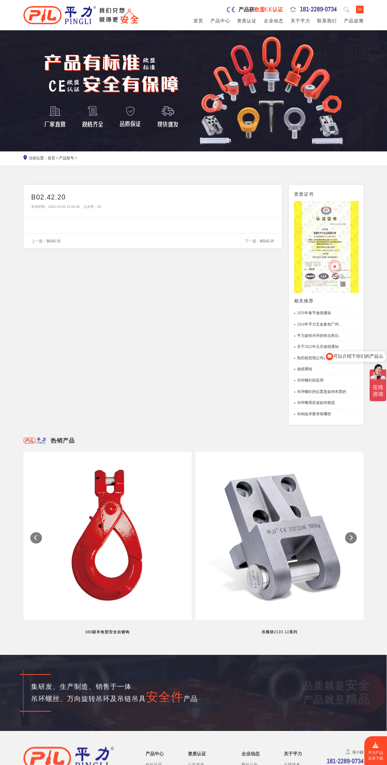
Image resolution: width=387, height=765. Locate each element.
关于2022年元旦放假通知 (316, 347)
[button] (36, 500)
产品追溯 (354, 21)
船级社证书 (198, 710)
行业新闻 (249, 689)
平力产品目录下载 (375, 751)
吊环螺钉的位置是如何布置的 (320, 391)
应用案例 (249, 703)
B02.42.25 (267, 241)
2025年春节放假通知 (312, 313)
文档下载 (249, 710)
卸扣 (150, 724)
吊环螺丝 (154, 689)
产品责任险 (198, 697)
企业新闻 (249, 697)
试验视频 (292, 703)
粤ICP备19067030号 (325, 759)
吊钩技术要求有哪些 (312, 414)
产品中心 (220, 21)
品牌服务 (292, 683)
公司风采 (292, 697)
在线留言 (292, 710)
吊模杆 (152, 697)
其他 (150, 738)
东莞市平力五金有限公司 (71, 759)
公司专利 (196, 703)
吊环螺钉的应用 (309, 380)
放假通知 (303, 369)
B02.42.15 (53, 241)
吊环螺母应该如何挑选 (314, 403)
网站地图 (355, 759)
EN (360, 9)
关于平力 (300, 21)
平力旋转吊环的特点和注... (317, 335)
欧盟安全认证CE (202, 689)
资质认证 (247, 21)
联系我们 (327, 21)
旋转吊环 (154, 683)
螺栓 (150, 717)
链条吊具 (154, 731)
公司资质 (196, 683)
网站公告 (249, 683)
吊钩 (150, 710)
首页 (198, 21)
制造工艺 (292, 689)
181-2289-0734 (317, 9)
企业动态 (273, 21)
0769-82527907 (53, 718)
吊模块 (152, 703)
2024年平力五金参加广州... (317, 324)
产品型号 (66, 158)
